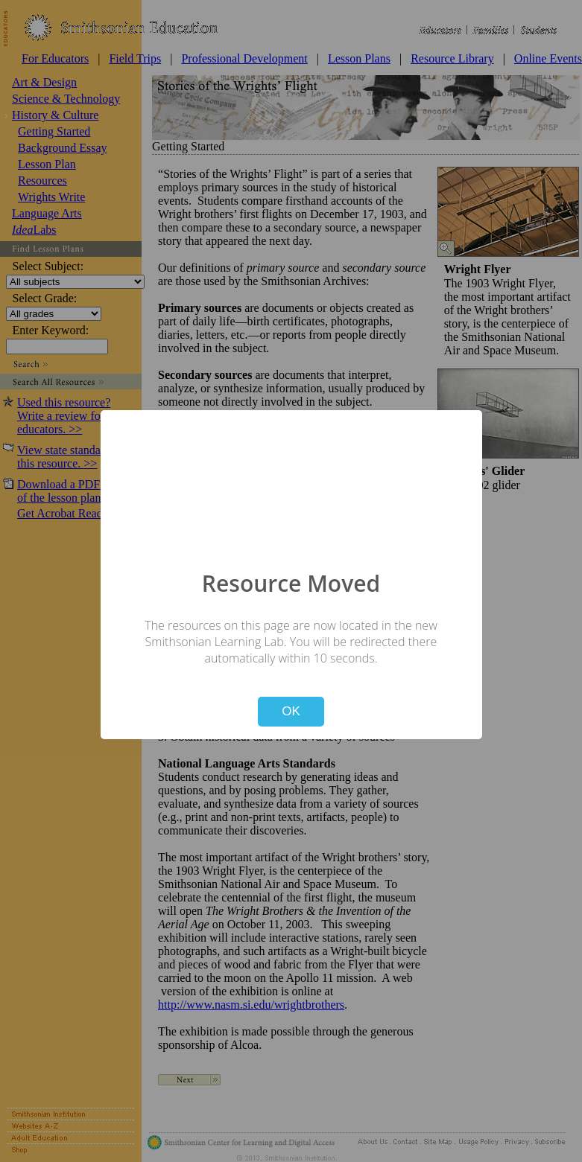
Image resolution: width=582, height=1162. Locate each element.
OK (291, 711)
